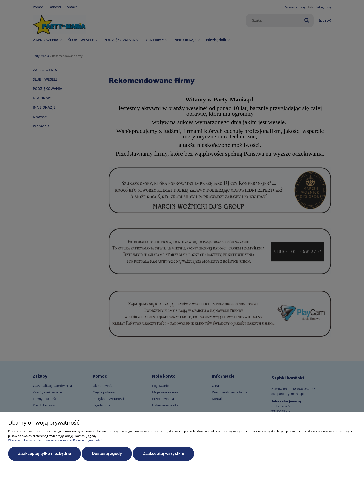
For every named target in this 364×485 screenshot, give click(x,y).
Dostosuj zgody (107, 453)
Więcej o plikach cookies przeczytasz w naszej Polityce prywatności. (55, 440)
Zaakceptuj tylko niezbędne (44, 453)
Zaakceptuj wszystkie (163, 453)
